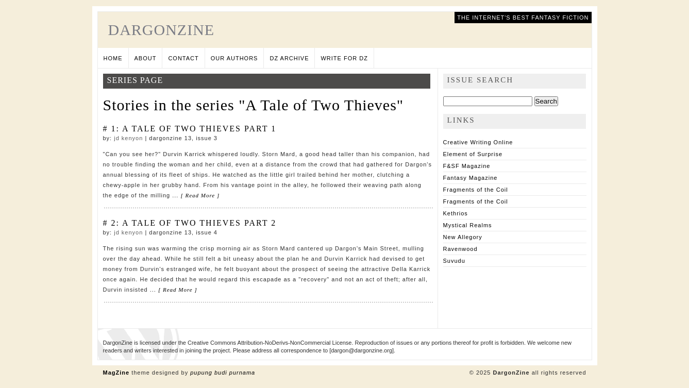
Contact (183, 58)
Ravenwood (460, 249)
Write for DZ (344, 58)
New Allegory (462, 237)
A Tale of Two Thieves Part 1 (199, 128)
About (146, 58)
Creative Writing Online (478, 142)
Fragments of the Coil (475, 190)
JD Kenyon (128, 138)
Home (113, 58)
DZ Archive (289, 58)
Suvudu (454, 261)
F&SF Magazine (467, 166)
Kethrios (455, 213)
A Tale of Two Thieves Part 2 (199, 222)
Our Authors (234, 58)
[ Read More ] (200, 195)
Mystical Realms (467, 225)
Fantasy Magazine (470, 178)
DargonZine (161, 29)
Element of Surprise (473, 154)
